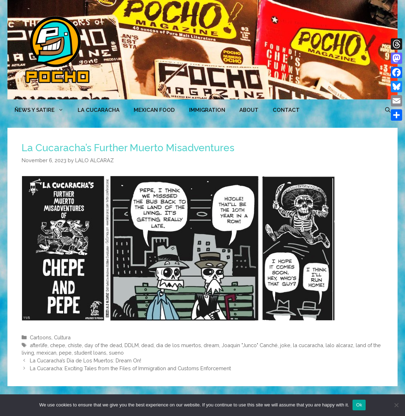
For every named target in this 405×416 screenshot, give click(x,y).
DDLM (131, 345)
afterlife (39, 345)
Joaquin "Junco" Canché (250, 345)
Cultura (62, 337)
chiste (75, 345)
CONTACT (286, 110)
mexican (46, 353)
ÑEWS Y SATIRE (43, 110)
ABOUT (249, 110)
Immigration (207, 110)
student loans (90, 353)
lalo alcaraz (339, 345)
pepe (65, 353)
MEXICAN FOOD (154, 110)
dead (147, 345)
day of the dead (103, 345)
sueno (116, 353)
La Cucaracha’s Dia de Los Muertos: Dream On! (85, 360)
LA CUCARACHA (99, 110)
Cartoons (40, 337)
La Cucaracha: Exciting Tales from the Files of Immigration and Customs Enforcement (130, 368)
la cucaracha (308, 345)
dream (211, 345)
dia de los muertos (178, 345)
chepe (57, 345)
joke (285, 345)
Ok (359, 404)
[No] (396, 405)
